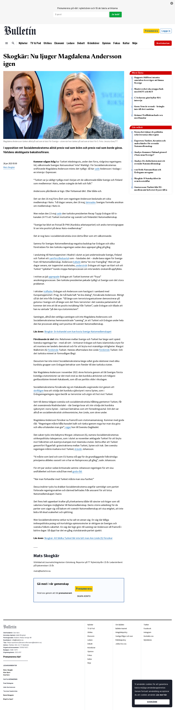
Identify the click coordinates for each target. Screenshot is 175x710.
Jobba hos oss (121, 644)
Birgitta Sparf (8, 699)
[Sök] (13, 43)
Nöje (134, 43)
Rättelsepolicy (121, 640)
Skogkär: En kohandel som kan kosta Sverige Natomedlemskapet (77, 331)
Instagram (147, 632)
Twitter (146, 625)
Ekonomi (59, 43)
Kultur (126, 43)
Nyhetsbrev (148, 640)
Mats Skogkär (9, 167)
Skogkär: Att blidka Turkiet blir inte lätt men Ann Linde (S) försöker (78, 538)
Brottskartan (163, 43)
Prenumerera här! (12, 656)
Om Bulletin (120, 625)
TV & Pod (35, 43)
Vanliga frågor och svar (124, 636)
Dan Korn (6, 675)
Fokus (116, 43)
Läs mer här (161, 694)
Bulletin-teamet (121, 628)
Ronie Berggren (8, 695)
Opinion (106, 43)
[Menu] (6, 43)
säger (68, 427)
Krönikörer (93, 43)
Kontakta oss (148, 636)
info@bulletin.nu (17, 640)
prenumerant (65, 593)
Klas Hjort (6, 672)
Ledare (71, 43)
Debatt (81, 43)
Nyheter (23, 43)
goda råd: (77, 471)
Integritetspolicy (121, 632)
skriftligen (38, 390)
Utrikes (48, 43)
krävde (78, 449)
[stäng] (171, 3)
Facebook (147, 628)
